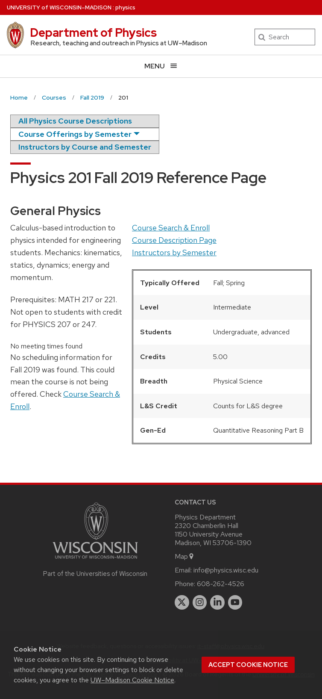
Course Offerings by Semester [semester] (75, 134)
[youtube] (235, 602)
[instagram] (200, 602)
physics (125, 7)
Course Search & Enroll (171, 228)
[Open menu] (161, 66)
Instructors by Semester (174, 252)
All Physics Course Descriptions (75, 121)
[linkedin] (217, 602)
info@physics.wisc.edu (225, 570)
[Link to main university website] (95, 560)
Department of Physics (93, 32)
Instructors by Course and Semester (84, 147)
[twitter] (182, 602)
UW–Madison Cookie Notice (132, 679)
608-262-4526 (220, 583)
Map (185, 556)
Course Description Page (174, 240)
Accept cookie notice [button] (248, 665)
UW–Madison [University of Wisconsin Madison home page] (59, 7)
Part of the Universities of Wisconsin (95, 573)
